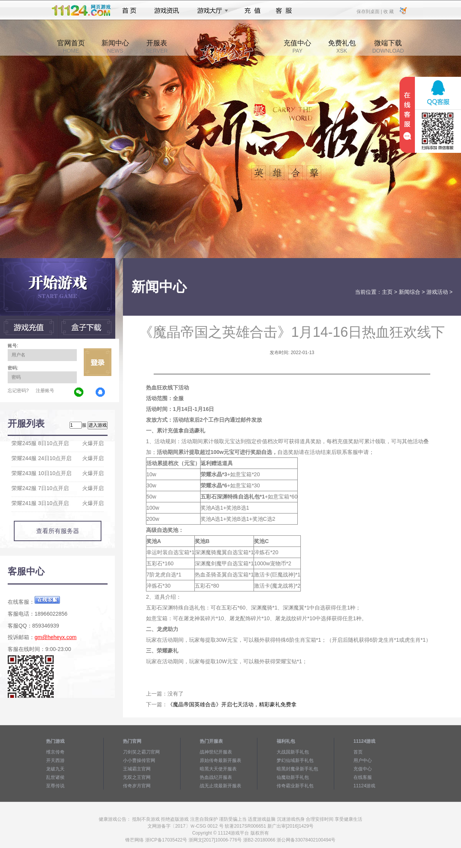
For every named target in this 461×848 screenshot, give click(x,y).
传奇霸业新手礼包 (295, 785)
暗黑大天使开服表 (218, 769)
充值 (252, 11)
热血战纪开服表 (216, 777)
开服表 (156, 46)
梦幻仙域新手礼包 (295, 760)
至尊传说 (55, 785)
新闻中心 (115, 46)
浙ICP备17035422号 (166, 840)
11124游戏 (364, 785)
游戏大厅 (210, 11)
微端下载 (388, 46)
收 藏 (388, 11)
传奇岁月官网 (137, 785)
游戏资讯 (166, 11)
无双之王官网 (137, 777)
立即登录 (97, 362)
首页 (129, 11)
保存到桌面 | (369, 11)
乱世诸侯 (55, 777)
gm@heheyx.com (55, 637)
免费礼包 (342, 46)
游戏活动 (437, 292)
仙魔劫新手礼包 (293, 777)
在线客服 (362, 777)
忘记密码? (18, 390)
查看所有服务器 (57, 531)
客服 (284, 11)
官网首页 (71, 46)
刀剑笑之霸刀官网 (141, 752)
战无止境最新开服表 (220, 785)
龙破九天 (55, 769)
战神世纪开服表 (216, 752)
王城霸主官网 (137, 769)
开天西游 (55, 760)
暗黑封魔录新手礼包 (297, 769)
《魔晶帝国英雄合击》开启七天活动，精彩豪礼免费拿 (232, 704)
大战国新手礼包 (293, 752)
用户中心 (362, 760)
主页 (387, 292)
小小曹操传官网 (139, 760)
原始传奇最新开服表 (220, 760)
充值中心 (297, 46)
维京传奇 (55, 752)
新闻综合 (409, 292)
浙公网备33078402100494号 (306, 840)
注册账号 (45, 390)
